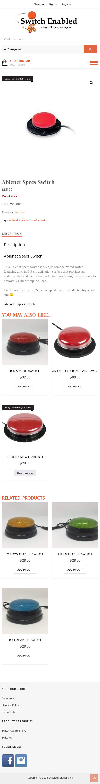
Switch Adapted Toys (14, 730)
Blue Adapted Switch (25, 640)
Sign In (53, 4)
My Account (8, 698)
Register (66, 4)
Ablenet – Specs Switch (19, 304)
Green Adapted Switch (75, 554)
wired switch (41, 220)
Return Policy (9, 712)
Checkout (39, 4)
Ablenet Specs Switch (21, 220)
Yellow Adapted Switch (25, 554)
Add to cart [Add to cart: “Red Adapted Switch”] (24, 386)
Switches (20, 212)
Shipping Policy (10, 705)
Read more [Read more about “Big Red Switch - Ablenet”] (25, 473)
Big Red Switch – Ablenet (25, 456)
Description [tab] (12, 233)
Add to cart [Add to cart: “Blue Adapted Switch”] (24, 655)
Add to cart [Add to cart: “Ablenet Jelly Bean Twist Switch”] (74, 386)
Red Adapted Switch (25, 370)
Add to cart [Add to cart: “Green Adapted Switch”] (74, 569)
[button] (91, 82)
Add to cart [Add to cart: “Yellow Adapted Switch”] (24, 569)
